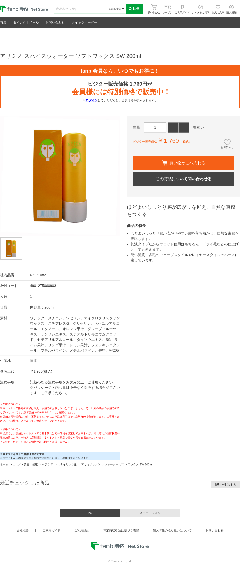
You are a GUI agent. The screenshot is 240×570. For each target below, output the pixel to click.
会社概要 (23, 530)
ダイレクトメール (26, 22)
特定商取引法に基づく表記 (121, 530)
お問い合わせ (55, 22)
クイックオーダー (84, 22)
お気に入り (227, 147)
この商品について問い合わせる (184, 179)
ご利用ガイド (51, 530)
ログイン (92, 100)
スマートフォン (150, 513)
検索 (134, 9)
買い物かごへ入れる (183, 162)
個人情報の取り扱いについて (172, 530)
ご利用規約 (81, 530)
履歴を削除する (225, 484)
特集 (3, 22)
